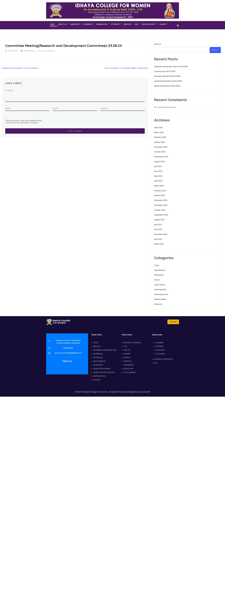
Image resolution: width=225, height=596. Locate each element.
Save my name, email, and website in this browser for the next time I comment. (24, 121)
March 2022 (159, 244)
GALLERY (162, 24)
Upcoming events (161, 294)
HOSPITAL (127, 361)
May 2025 (158, 176)
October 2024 (159, 210)
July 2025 (158, 166)
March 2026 (159, 132)
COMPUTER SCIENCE (101, 369)
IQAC (137, 24)
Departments (159, 270)
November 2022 (160, 234)
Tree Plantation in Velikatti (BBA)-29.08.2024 (126, 68)
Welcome (158, 304)
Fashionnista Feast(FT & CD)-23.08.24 (20, 68)
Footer (157, 280)
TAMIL (95, 343)
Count (156, 265)
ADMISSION (74, 24)
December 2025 (160, 147)
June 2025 (158, 171)
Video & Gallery (160, 299)
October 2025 (159, 152)
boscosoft (144, 392)
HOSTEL (126, 350)
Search (157, 44)
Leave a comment (48, 51)
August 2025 (159, 161)
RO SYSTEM (128, 369)
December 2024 (160, 200)
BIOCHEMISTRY (99, 361)
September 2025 (161, 157)
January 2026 (159, 142)
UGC (155, 363)
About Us (62, 24)
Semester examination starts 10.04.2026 (171, 66)
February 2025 (160, 190)
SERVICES (127, 24)
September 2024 (161, 215)
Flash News (159, 275)
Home (52, 24)
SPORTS (126, 358)
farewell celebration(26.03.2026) (167, 76)
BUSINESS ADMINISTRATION (104, 350)
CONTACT (54, 26)
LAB (125, 346)
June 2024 (158, 229)
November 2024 (160, 205)
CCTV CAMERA (129, 372)
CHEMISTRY (98, 365)
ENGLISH (96, 346)
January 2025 (159, 195)
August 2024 (159, 220)
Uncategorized (160, 289)
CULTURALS (160, 354)
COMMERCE (98, 354)
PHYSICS (96, 380)
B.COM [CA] (97, 358)
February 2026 (160, 137)
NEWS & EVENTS (149, 24)
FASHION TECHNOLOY (132, 343)
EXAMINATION (101, 24)
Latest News (159, 285)
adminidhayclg (29, 51)
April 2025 (158, 181)
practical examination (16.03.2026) (168, 81)
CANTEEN (159, 346)
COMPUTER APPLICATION (103, 372)
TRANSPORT (128, 365)
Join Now (173, 322)
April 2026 (158, 127)
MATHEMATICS (99, 376)
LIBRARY (127, 354)
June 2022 (158, 239)
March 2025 (159, 186)
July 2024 (158, 224)
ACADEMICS (87, 24)
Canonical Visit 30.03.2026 (164, 71)
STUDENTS (115, 24)
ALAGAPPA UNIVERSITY (163, 359)
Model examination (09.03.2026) (167, 86)
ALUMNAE (159, 343)
